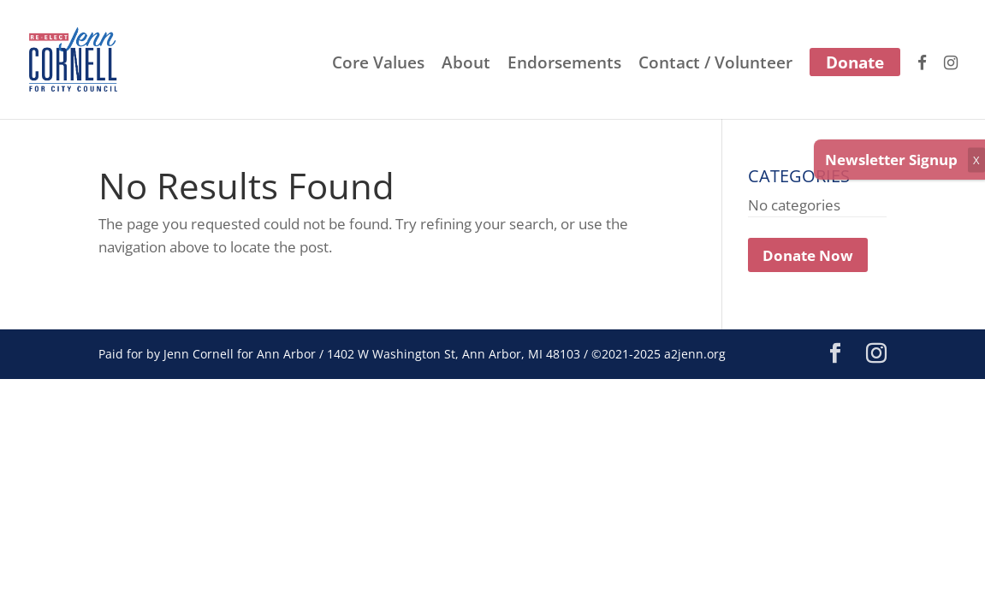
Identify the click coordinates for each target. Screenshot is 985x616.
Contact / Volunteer (715, 65)
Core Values (378, 65)
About (466, 65)
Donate (855, 62)
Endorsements (564, 65)
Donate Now (807, 254)
